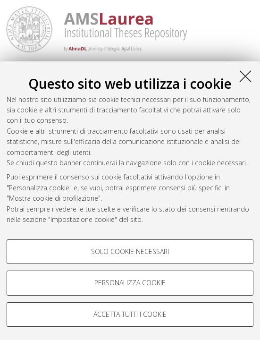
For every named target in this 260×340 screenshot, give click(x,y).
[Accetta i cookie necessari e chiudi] (245, 76)
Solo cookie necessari (130, 251)
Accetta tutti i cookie (130, 314)
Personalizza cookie (130, 282)
